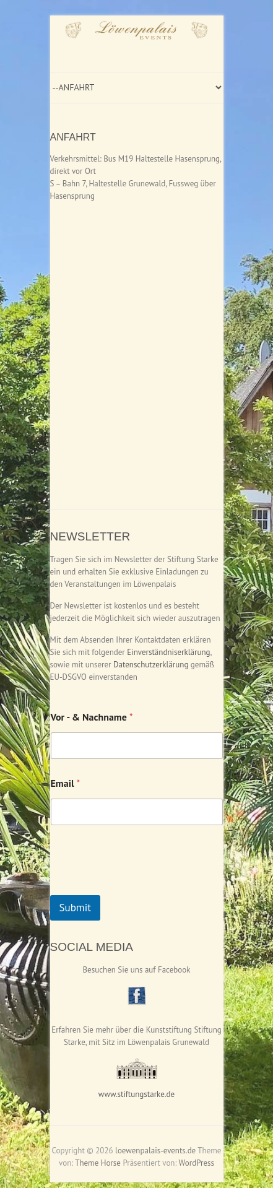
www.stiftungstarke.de (136, 1094)
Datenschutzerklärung (150, 664)
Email (65, 783)
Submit (75, 907)
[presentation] (144, 887)
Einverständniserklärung (168, 652)
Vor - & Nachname (92, 717)
